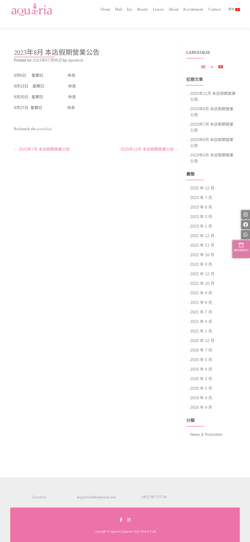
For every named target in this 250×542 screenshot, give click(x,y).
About (173, 9)
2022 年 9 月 (201, 255)
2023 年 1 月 (201, 217)
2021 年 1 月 (201, 322)
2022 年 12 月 (202, 227)
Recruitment (193, 9)
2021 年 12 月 (202, 265)
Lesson (158, 9)
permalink (44, 119)
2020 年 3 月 (201, 370)
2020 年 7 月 (201, 341)
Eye (129, 9)
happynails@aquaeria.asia (96, 496)
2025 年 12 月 (202, 179)
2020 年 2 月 (201, 379)
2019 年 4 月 (201, 389)
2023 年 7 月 (201, 189)
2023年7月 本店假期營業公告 (42, 140)
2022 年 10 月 (202, 246)
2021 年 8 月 (201, 293)
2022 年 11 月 (202, 236)
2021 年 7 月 (201, 303)
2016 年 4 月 (201, 398)
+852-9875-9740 (154, 496)
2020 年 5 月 (201, 351)
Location (39, 496)
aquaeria (75, 51)
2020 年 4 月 (201, 360)
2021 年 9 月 (201, 284)
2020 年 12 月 (202, 332)
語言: (234, 9)
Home (105, 9)
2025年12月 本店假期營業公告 (150, 140)
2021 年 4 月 (201, 312)
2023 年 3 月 (201, 208)
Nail (118, 9)
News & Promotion (206, 425)
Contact (214, 9)
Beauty (142, 9)
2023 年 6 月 (201, 198)
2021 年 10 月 (202, 274)
